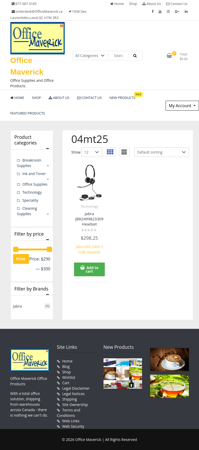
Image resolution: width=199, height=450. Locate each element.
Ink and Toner (34, 173)
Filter (21, 258)
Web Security (73, 426)
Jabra (17, 306)
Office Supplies (35, 184)
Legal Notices (73, 393)
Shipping (69, 399)
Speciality (30, 200)
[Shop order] (162, 152)
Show (76, 152)
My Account (181, 105)
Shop (133, 3)
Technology (89, 206)
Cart (65, 382)
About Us (151, 3)
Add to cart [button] (92, 269)
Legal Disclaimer (76, 388)
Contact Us (176, 3)
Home (117, 3)
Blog (66, 366)
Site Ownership (75, 404)
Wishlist (68, 377)
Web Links (70, 420)
